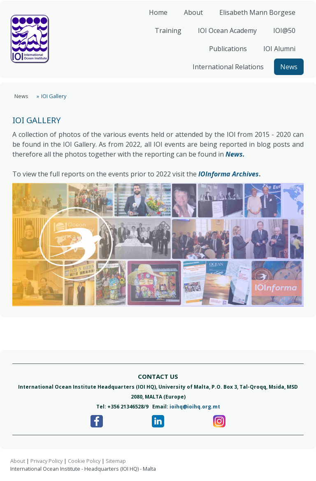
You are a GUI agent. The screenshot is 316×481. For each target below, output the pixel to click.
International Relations (224, 72)
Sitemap (116, 461)
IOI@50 (281, 35)
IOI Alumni (276, 54)
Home (155, 17)
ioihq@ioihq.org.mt (195, 406)
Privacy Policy (46, 461)
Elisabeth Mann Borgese (254, 17)
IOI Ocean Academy (224, 35)
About (190, 17)
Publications (225, 54)
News (285, 72)
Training (164, 35)
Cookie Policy (84, 461)
